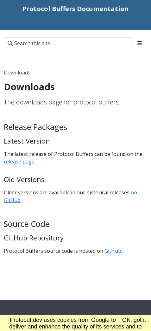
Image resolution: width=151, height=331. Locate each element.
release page (19, 161)
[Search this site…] (68, 43)
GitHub (112, 250)
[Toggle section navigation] (139, 43)
